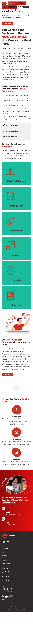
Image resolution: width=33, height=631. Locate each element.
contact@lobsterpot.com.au (14, 514)
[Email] (3, 508)
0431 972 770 (10, 525)
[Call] (3, 519)
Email (8, 512)
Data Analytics (9, 72)
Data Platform (11, 69)
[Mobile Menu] (30, 3)
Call (7, 522)
